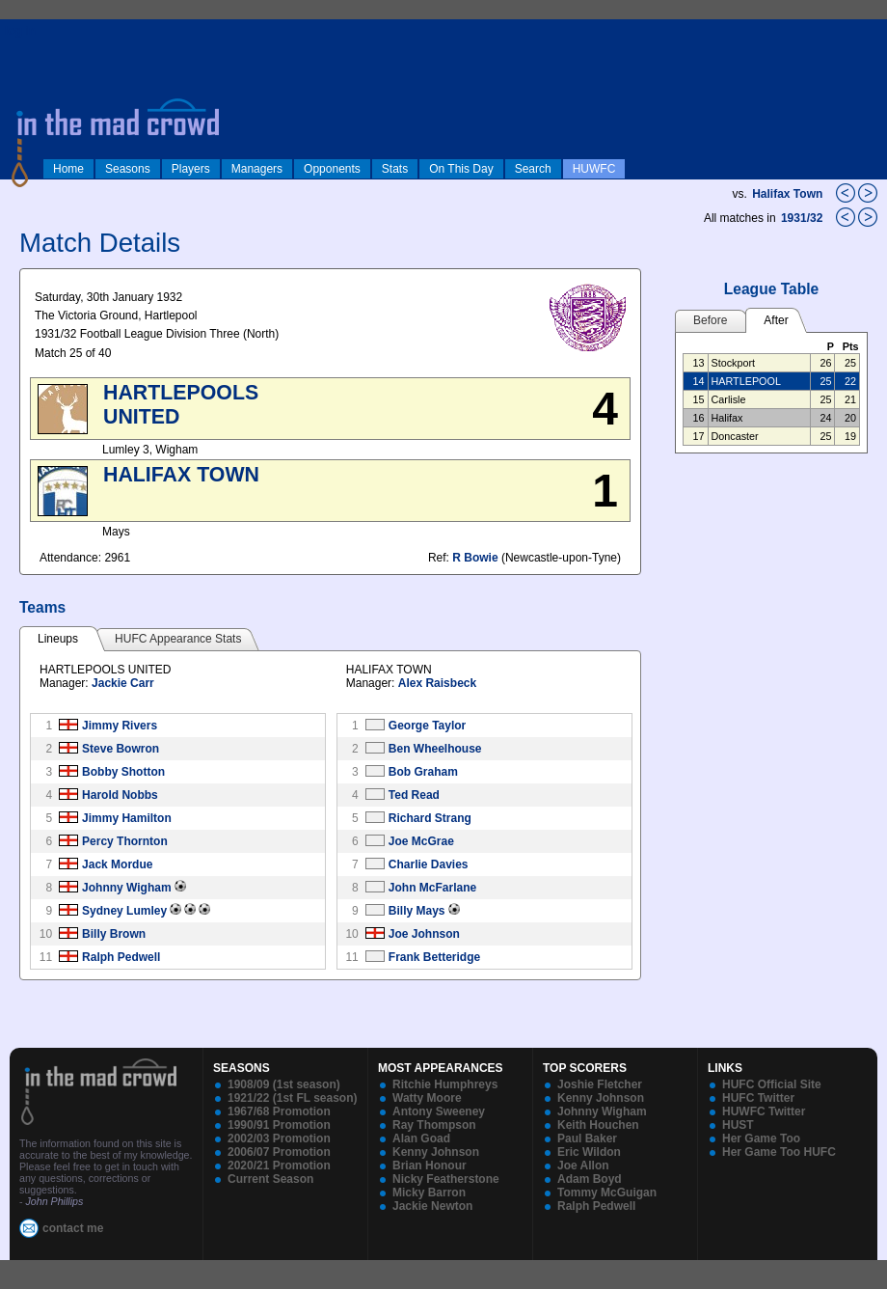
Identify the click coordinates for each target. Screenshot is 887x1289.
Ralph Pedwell (121, 957)
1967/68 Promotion (279, 1111)
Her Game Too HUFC (779, 1152)
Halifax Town (787, 194)
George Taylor (427, 725)
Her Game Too (761, 1138)
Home (68, 169)
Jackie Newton (432, 1206)
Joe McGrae (421, 841)
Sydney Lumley (124, 911)
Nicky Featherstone (445, 1179)
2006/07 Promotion (279, 1152)
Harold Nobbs (120, 795)
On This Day (461, 169)
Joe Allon (583, 1165)
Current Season (270, 1179)
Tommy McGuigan (607, 1192)
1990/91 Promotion (279, 1125)
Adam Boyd (589, 1179)
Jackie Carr (123, 683)
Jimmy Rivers (119, 725)
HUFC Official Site (771, 1084)
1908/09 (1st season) (284, 1084)
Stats (395, 169)
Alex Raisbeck (437, 683)
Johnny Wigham (127, 887)
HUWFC (594, 169)
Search (533, 169)
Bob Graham (423, 772)
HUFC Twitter (758, 1098)
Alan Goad (421, 1138)
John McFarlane (432, 887)
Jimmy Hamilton (127, 818)
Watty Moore (427, 1098)
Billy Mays (417, 911)
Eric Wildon (589, 1152)
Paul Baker (587, 1138)
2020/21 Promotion (279, 1165)
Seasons (127, 169)
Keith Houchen (598, 1125)
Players (191, 169)
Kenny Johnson (435, 1152)
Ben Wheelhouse (435, 748)
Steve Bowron (120, 748)
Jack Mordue (117, 864)
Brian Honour (429, 1165)
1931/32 (803, 218)
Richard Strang (430, 818)
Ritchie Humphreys (444, 1084)
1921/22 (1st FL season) (293, 1098)
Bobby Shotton (123, 772)
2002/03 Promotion (279, 1138)
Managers (256, 169)
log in (20, 31)
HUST (738, 1125)
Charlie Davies (429, 864)
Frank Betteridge (434, 957)
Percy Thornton (125, 841)
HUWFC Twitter (763, 1111)
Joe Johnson (424, 934)
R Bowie (474, 557)
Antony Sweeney (438, 1111)
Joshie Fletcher (599, 1084)
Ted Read (414, 795)
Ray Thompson (434, 1125)
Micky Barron (429, 1192)
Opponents (332, 169)
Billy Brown (114, 934)
